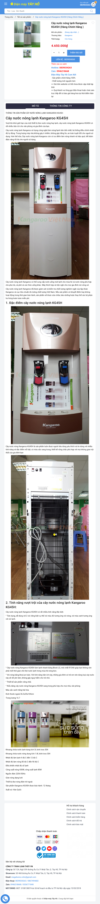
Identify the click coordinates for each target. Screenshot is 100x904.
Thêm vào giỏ (76, 53)
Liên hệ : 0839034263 (65, 59)
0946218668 (63, 71)
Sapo (71, 899)
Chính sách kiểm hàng (76, 817)
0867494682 (33, 881)
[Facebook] (38, 848)
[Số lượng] (59, 53)
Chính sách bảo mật (75, 824)
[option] (27, 34)
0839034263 (66, 67)
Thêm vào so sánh (59, 64)
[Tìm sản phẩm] (46, 11)
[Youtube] (49, 848)
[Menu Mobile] (5, 3)
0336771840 (28, 884)
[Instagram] (54, 848)
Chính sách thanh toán (76, 813)
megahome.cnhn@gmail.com (23, 877)
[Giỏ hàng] (93, 4)
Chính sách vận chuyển (76, 809)
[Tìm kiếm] (92, 11)
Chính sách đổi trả (74, 821)
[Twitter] (44, 848)
